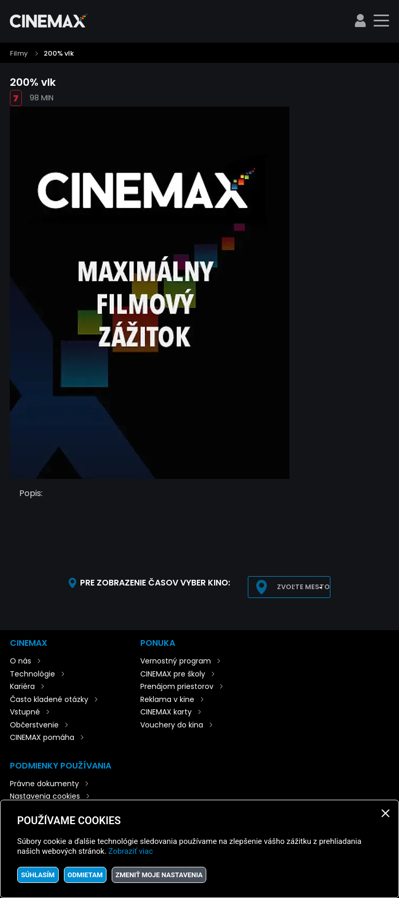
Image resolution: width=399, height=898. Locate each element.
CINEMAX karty (166, 712)
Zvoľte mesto (303, 587)
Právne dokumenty (44, 783)
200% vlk (59, 53)
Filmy (19, 53)
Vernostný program (175, 661)
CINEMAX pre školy (172, 674)
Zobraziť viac (131, 851)
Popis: (31, 493)
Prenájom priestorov (177, 686)
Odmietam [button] (85, 875)
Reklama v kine (167, 699)
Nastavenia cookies (45, 796)
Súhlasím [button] (38, 875)
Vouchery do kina (171, 725)
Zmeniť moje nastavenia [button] (159, 875)
